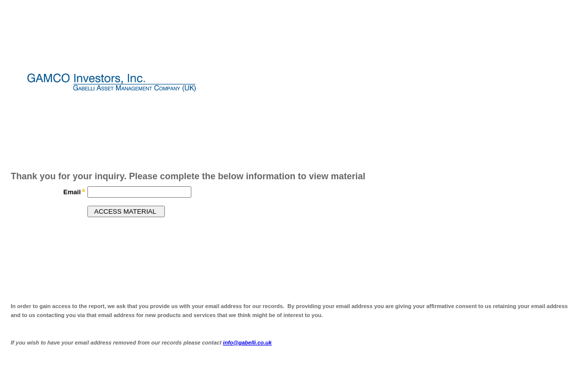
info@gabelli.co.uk (247, 343)
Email (72, 192)
